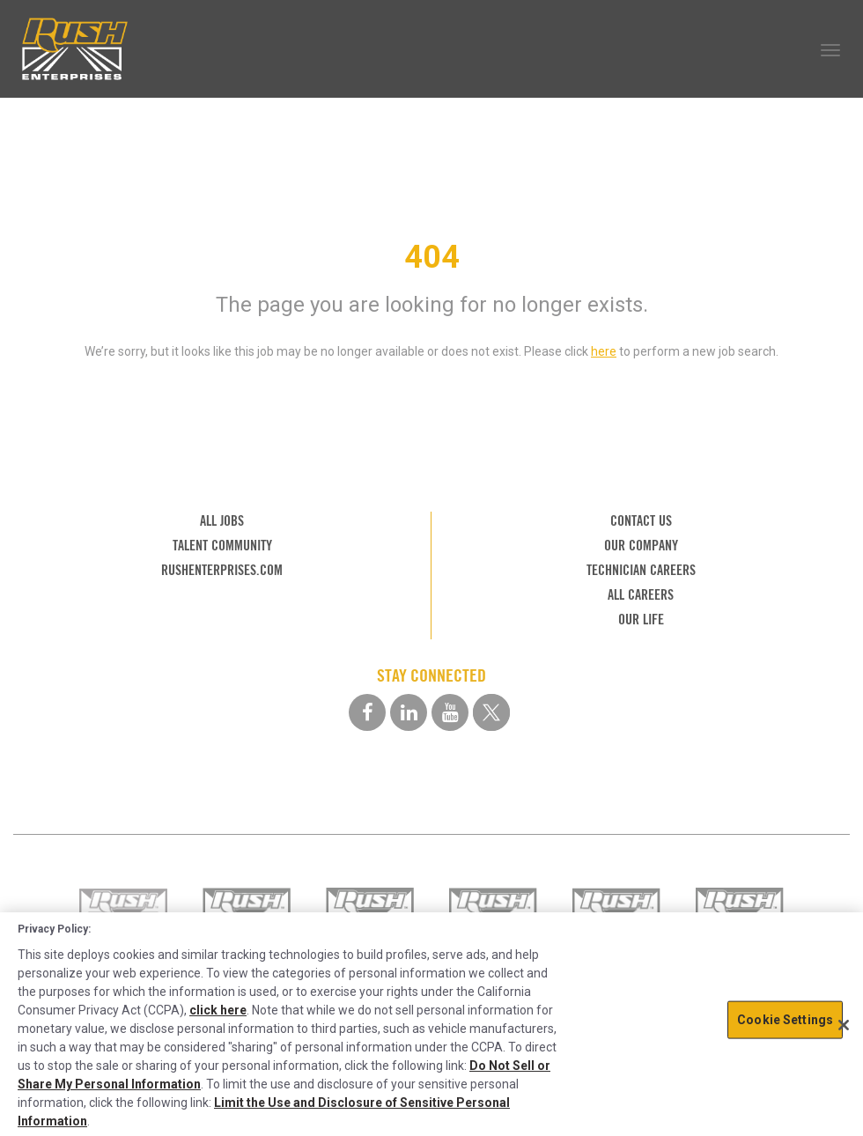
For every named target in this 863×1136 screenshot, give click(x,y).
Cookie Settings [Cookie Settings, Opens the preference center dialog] (785, 1019)
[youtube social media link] (450, 712)
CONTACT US (641, 521)
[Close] (843, 1025)
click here (218, 1010)
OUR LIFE (641, 619)
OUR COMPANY (641, 545)
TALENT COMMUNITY (222, 545)
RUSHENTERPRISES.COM (222, 570)
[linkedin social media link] (408, 712)
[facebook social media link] (367, 712)
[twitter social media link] (491, 712)
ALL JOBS (222, 521)
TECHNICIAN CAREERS (641, 570)
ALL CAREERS (641, 594)
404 (432, 257)
